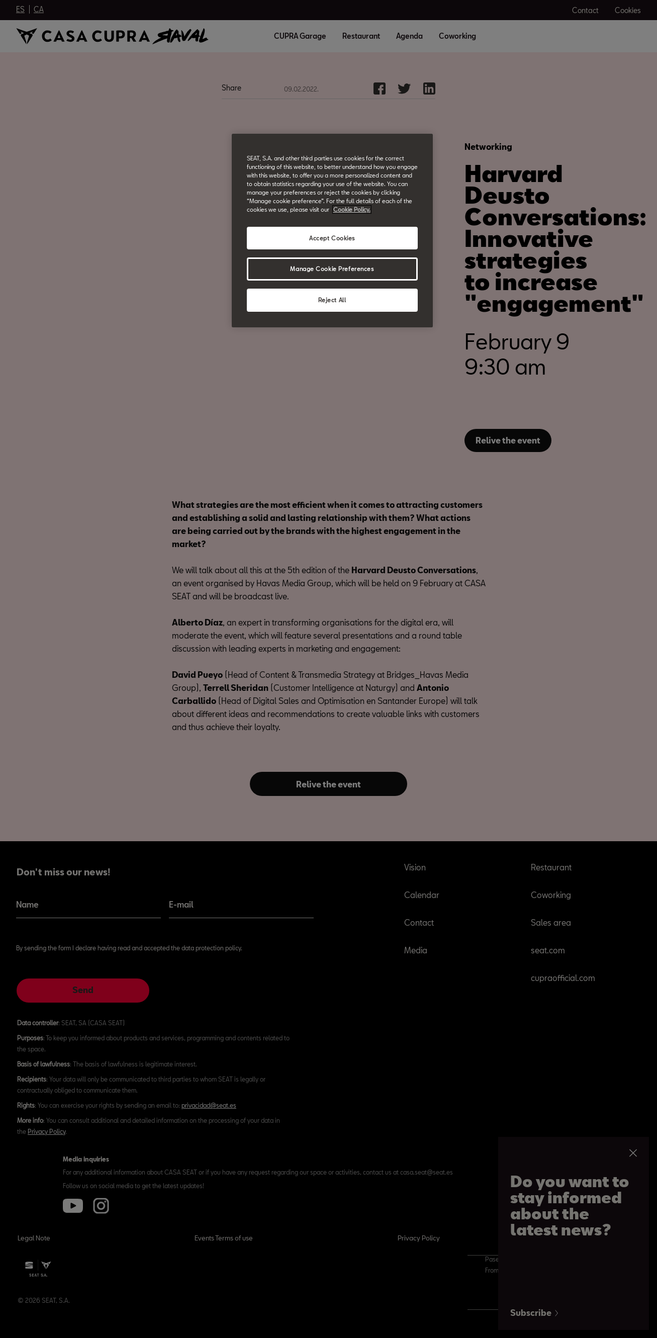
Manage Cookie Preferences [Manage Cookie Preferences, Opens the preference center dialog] (331, 268)
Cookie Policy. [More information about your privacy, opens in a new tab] (351, 209)
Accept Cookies (332, 238)
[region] (332, 230)
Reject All (332, 300)
